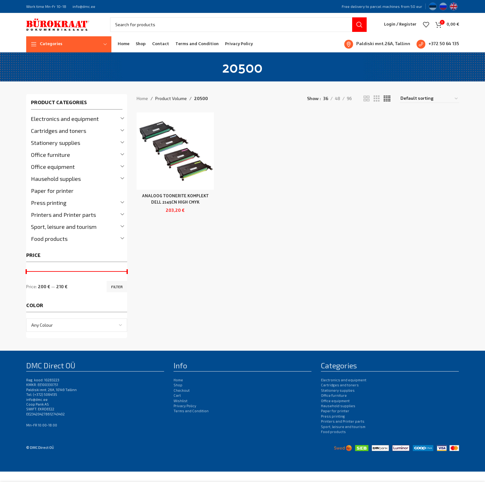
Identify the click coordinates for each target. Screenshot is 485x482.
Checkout (182, 400)
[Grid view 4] (387, 109)
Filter (117, 297)
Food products (49, 248)
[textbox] (77, 335)
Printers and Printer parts (63, 224)
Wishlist (180, 411)
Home (142, 108)
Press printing (48, 212)
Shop (178, 395)
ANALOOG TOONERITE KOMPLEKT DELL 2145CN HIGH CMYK (174, 210)
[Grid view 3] (377, 109)
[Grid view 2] (367, 109)
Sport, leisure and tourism (64, 236)
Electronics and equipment (65, 128)
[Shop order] (429, 108)
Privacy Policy (185, 416)
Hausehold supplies (56, 188)
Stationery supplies (55, 152)
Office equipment (53, 176)
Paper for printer (52, 200)
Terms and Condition (191, 421)
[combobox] (76, 335)
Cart (177, 406)
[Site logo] (57, 29)
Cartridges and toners (58, 140)
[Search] (238, 30)
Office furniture (50, 164)
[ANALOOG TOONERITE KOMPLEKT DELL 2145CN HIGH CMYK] (174, 161)
